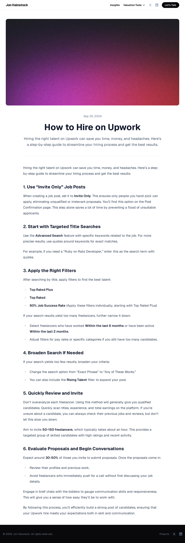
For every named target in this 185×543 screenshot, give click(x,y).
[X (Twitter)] (150, 5)
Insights (115, 5)
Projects (164, 534)
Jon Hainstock (17, 5)
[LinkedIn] (156, 5)
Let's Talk (170, 5)
